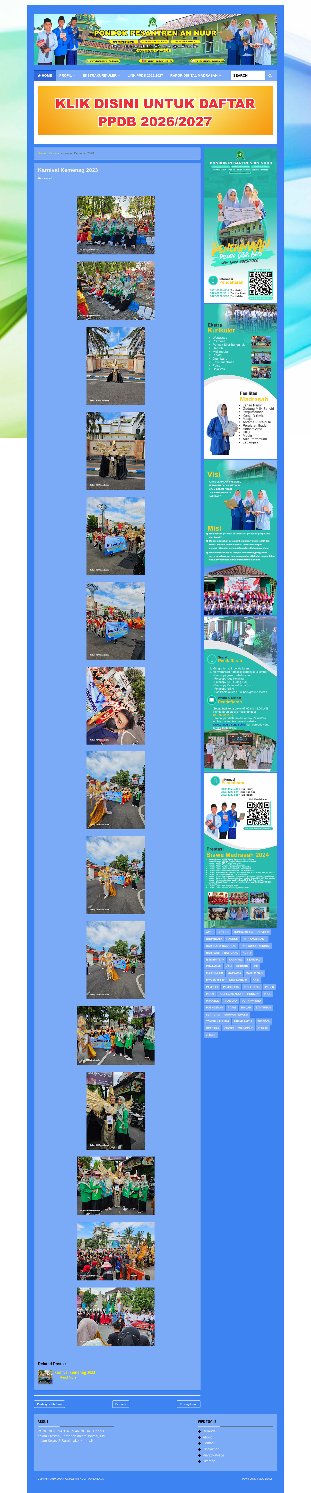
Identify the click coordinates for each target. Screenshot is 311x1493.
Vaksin (229, 1028)
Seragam (213, 1014)
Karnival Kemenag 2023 (74, 1372)
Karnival (47, 178)
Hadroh (232, 938)
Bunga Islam (243, 932)
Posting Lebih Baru (49, 1404)
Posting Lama (188, 1404)
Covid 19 (263, 932)
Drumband (214, 938)
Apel (209, 932)
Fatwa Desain (265, 1478)
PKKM (210, 993)
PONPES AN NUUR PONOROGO (83, 1478)
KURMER (242, 966)
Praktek (212, 1000)
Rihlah (246, 1007)
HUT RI (246, 952)
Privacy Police (213, 1455)
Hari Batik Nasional (221, 945)
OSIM (256, 980)
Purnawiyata (251, 1000)
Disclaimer (211, 1449)
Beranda (120, 1404)
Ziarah (263, 1028)
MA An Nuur (214, 973)
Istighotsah (215, 959)
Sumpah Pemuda (236, 1014)
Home (45, 75)
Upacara (212, 1028)
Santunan (263, 1007)
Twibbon (264, 1021)
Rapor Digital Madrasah (194, 75)
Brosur (223, 932)
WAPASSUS (245, 1028)
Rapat (232, 1007)
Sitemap (209, 1461)
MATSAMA (234, 973)
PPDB (267, 993)
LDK (255, 966)
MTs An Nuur (215, 980)
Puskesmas (214, 1007)
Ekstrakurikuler (100, 75)
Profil (65, 75)
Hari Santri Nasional (222, 952)
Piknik (269, 987)
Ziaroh (211, 1035)
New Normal (238, 980)
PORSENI (253, 993)
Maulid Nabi (254, 973)
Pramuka (230, 1000)
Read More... (69, 1377)
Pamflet (212, 987)
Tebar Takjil (243, 1021)
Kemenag (254, 959)
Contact (209, 1443)
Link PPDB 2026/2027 (145, 75)
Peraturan (252, 987)
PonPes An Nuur (230, 993)
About (207, 1437)
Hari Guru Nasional (255, 945)
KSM (229, 966)
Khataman (213, 966)
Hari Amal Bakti (255, 938)
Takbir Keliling (217, 1021)
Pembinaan (231, 987)
